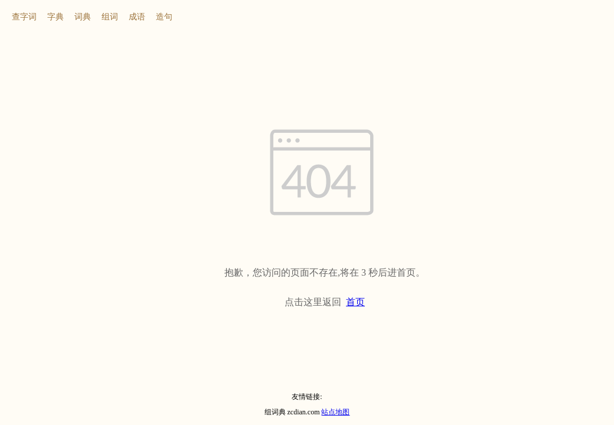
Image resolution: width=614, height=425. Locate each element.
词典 (82, 16)
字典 (55, 16)
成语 (137, 16)
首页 (355, 302)
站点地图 (335, 412)
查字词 (24, 16)
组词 (110, 16)
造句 (164, 16)
